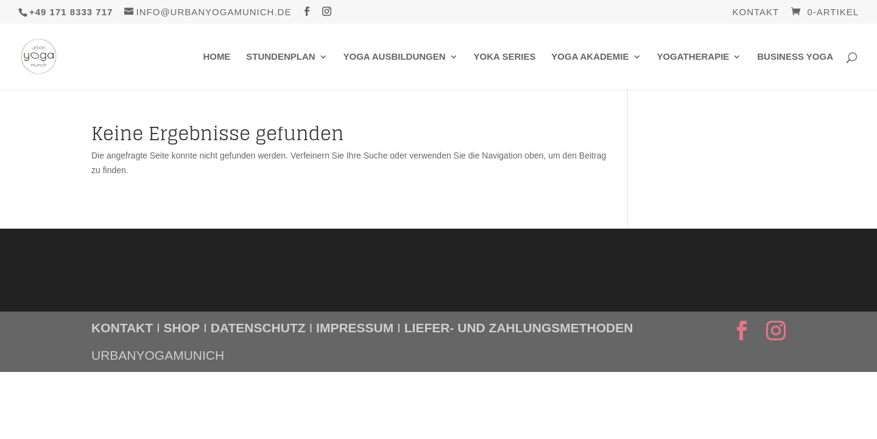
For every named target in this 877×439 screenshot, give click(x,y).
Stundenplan (280, 57)
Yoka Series (504, 57)
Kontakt (756, 12)
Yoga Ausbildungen (394, 57)
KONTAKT (122, 328)
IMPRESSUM (354, 328)
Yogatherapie (693, 57)
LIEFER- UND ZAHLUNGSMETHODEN (518, 328)
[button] (27, 412)
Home (216, 57)
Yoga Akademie (590, 57)
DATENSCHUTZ (258, 328)
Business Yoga (795, 57)
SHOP (182, 328)
